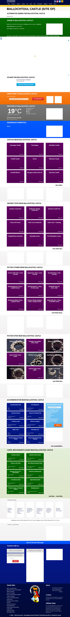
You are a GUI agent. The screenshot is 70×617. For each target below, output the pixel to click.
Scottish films (9, 608)
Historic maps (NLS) (23, 35)
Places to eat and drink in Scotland (14, 594)
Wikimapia (57, 35)
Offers (55, 3)
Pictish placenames (11, 605)
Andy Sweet (20, 615)
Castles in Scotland (11, 596)
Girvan (26, 24)
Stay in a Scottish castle (11, 588)
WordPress (48, 615)
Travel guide (39, 3)
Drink (31, 3)
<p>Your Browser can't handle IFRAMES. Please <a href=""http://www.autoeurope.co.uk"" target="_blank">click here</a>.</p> (54, 323)
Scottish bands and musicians (13, 607)
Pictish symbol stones (11, 604)
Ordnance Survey (40, 35)
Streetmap (51, 35)
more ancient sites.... (58, 249)
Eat (27, 3)
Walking (45, 3)
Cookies (48, 595)
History (18, 3)
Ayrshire (39, 24)
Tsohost (59, 615)
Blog (9, 3)
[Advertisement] (54, 194)
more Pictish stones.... (57, 313)
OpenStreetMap (32, 35)
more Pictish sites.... (58, 381)
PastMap (47, 35)
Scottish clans (9, 599)
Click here (59, 598)
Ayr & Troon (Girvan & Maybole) (24, 79)
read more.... (61, 591)
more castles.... (59, 185)
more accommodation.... (57, 446)
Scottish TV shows (10, 610)
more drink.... (59, 496)
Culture (23, 3)
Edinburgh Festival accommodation (14, 589)
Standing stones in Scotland (12, 600)
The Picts (9, 602)
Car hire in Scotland (11, 593)
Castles (13, 3)
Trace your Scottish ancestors (13, 597)
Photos (50, 3)
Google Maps (15, 35)
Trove (8, 126)
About (48, 585)
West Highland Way (11, 611)
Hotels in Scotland (10, 591)
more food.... (52, 496)
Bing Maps (9, 35)
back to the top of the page (35, 542)
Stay (34, 3)
